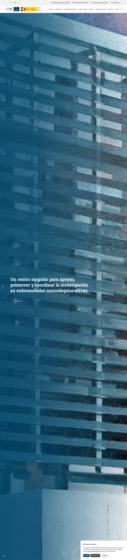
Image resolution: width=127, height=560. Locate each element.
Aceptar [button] (86, 555)
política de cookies (93, 551)
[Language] (8, 9)
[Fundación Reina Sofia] (16, 9)
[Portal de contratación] (99, 3)
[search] (120, 9)
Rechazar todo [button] (95, 555)
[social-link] (6, 2)
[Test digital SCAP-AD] (80, 3)
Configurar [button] (105, 555)
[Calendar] (4, 556)
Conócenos (17, 301)
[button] (125, 287)
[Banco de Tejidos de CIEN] (60, 3)
